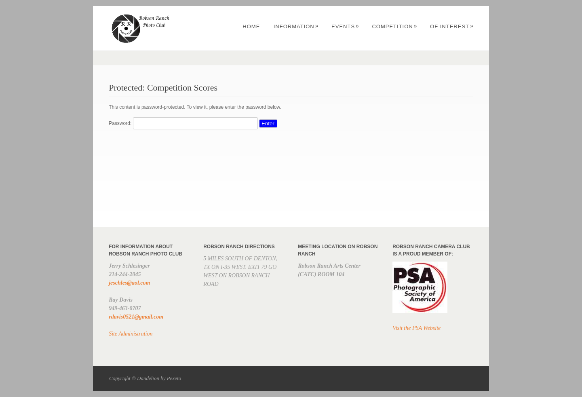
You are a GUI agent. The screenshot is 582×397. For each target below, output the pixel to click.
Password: (183, 123)
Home (251, 26)
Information (296, 26)
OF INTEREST (452, 26)
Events (345, 26)
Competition (394, 26)
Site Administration (130, 334)
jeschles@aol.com (129, 283)
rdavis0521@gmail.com (136, 317)
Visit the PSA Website (416, 328)
